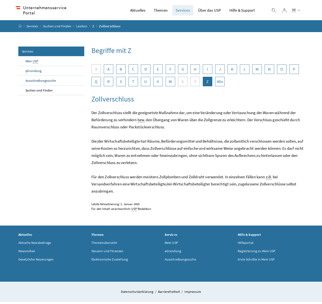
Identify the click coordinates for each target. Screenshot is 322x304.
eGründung (173, 253)
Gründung (33, 73)
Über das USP (209, 11)
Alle (220, 83)
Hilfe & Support (242, 11)
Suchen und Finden (57, 28)
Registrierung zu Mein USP (256, 253)
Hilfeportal (245, 245)
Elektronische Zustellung (109, 261)
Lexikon (81, 28)
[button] (300, 283)
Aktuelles (138, 11)
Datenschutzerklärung (137, 294)
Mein (32, 63)
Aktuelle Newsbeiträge (34, 245)
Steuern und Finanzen (107, 253)
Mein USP (171, 245)
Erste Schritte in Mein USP (256, 261)
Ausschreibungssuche (40, 83)
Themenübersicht (104, 245)
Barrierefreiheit (169, 294)
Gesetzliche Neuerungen (36, 261)
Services (183, 11)
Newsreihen (26, 253)
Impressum (192, 294)
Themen (161, 11)
